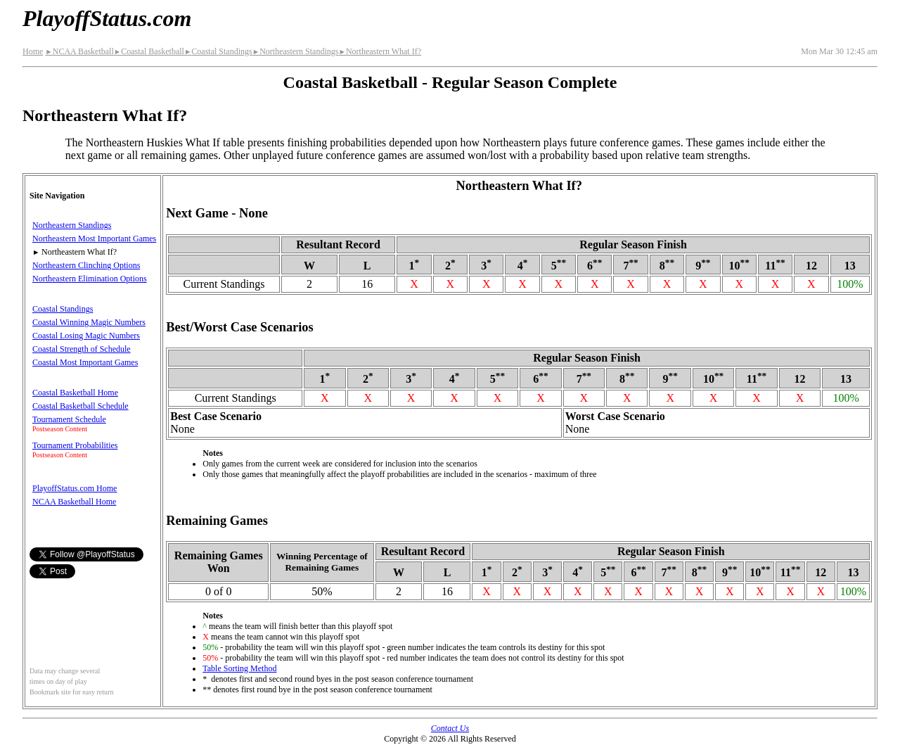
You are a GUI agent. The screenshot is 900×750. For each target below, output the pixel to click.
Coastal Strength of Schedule (81, 349)
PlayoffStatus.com (106, 18)
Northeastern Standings (295, 51)
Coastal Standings (218, 51)
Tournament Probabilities (74, 445)
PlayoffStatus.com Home (74, 488)
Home (32, 51)
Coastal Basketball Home (75, 393)
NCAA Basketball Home (74, 502)
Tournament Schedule (69, 419)
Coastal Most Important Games (85, 362)
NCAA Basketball (79, 51)
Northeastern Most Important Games (94, 238)
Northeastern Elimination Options (89, 279)
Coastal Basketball (149, 51)
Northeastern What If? (379, 51)
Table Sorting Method (239, 668)
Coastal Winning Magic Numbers (89, 322)
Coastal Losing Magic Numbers (86, 336)
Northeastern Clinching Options (86, 265)
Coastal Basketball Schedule (80, 406)
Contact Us (450, 728)
